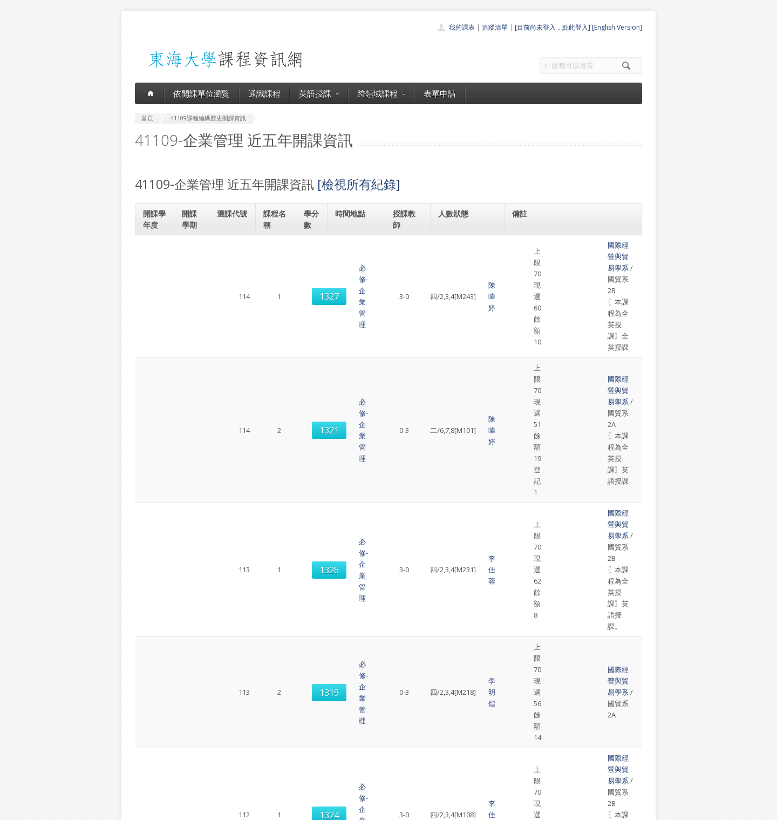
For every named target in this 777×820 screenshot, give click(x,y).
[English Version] (617, 27)
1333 (233, 540)
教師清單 (360, 778)
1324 (233, 378)
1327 (233, 251)
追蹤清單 (495, 27)
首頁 (353, 707)
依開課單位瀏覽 (201, 93)
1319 (233, 347)
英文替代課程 (577, 479)
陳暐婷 (409, 251)
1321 (233, 283)
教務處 (316, 809)
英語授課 (319, 93)
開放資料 (360, 766)
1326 (233, 315)
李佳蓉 (409, 315)
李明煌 (409, 346)
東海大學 (144, 809)
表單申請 (440, 93)
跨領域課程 (381, 93)
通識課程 (264, 93)
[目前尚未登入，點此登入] (552, 27)
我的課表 (462, 27)
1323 (233, 594)
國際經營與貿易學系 (552, 245)
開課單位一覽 (366, 719)
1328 (233, 410)
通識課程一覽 (366, 731)
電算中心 (282, 809)
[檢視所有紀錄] (358, 184)
